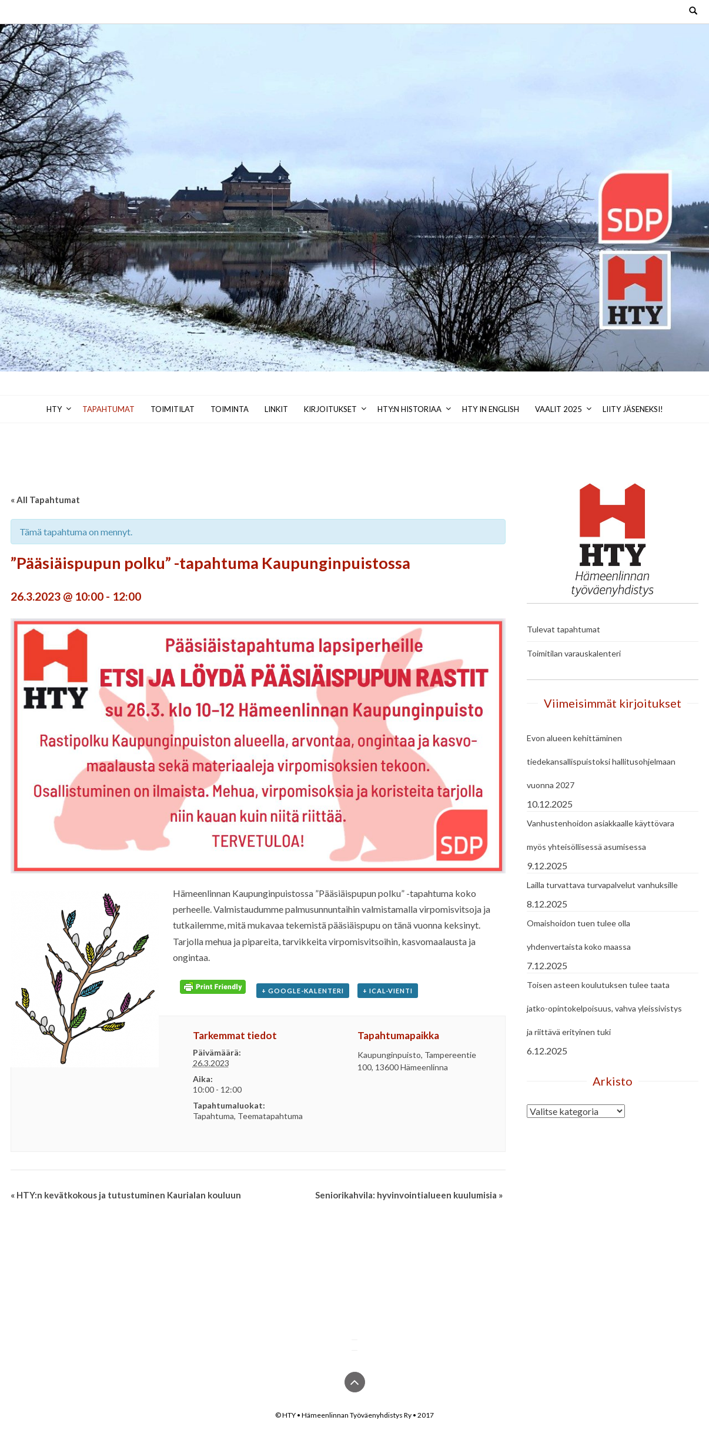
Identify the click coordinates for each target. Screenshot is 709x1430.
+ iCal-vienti (388, 990)
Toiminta (229, 409)
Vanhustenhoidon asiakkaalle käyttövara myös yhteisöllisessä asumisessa (600, 835)
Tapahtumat (108, 409)
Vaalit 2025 (558, 409)
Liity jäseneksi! (633, 409)
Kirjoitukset (330, 409)
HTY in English (490, 409)
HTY (54, 409)
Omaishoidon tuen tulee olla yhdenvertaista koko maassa (579, 935)
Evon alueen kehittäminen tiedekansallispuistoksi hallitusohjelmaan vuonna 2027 (601, 761)
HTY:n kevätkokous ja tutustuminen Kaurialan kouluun (126, 1195)
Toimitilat (173, 409)
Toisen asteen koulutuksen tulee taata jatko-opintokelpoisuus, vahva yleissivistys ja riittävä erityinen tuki (604, 1008)
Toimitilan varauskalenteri (574, 653)
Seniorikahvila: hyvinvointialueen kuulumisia (409, 1195)
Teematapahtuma (270, 1116)
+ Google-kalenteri (303, 990)
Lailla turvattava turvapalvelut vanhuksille (602, 885)
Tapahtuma (213, 1116)
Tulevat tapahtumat (563, 629)
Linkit (276, 409)
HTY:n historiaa (409, 409)
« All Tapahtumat (45, 499)
